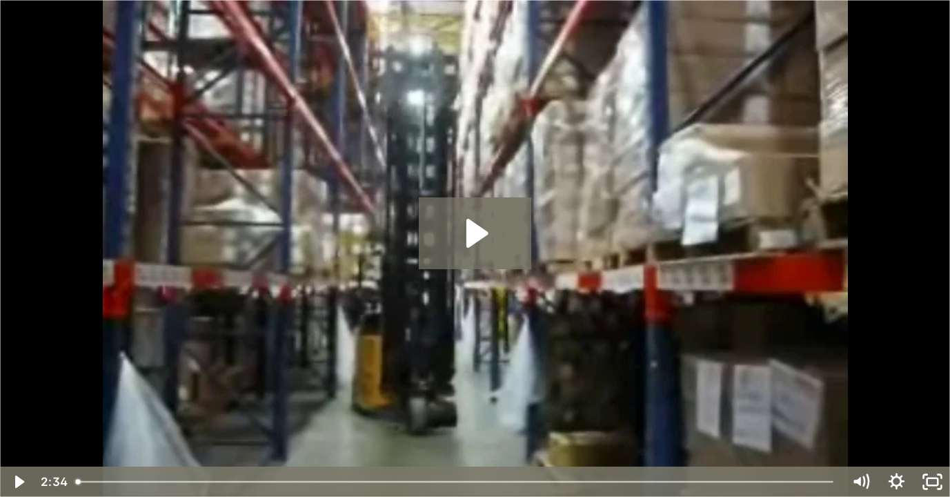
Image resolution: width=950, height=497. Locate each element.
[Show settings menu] (896, 482)
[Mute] (860, 482)
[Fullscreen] (932, 482)
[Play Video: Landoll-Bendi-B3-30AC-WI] (475, 233)
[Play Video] (18, 482)
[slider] (455, 482)
